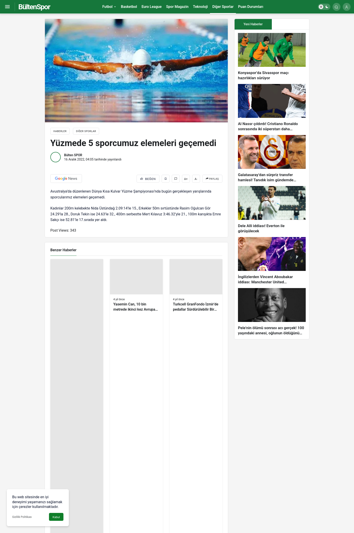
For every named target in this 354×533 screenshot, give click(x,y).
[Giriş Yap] (347, 7)
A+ (186, 179)
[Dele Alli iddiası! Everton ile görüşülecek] (272, 210)
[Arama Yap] (336, 7)
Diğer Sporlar (222, 7)
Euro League (152, 7)
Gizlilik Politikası (22, 517)
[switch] (324, 7)
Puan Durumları (250, 7)
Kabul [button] (56, 517)
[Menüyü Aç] (7, 7)
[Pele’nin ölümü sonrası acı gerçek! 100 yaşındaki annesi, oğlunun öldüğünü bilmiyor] (272, 312)
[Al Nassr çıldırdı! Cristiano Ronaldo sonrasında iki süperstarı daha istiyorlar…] (272, 108)
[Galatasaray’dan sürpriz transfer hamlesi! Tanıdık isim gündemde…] (272, 159)
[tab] (290, 24)
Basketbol (129, 7)
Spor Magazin (177, 7)
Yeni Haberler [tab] (253, 24)
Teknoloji (200, 7)
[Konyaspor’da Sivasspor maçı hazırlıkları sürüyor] (272, 57)
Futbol (107, 7)
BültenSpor (34, 6)
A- (196, 179)
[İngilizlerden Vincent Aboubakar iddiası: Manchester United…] (272, 261)
